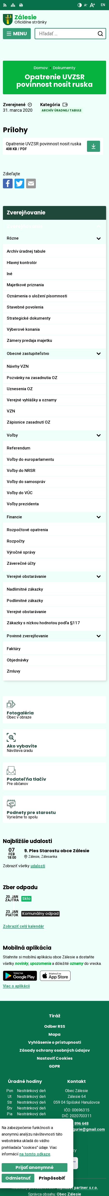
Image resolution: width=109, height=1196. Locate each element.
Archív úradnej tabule (61, 93)
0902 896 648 (76, 1106)
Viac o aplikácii (16, 968)
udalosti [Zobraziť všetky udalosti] (38, 848)
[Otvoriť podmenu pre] (98, 221)
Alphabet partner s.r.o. (77, 1170)
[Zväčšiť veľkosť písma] (92, 5)
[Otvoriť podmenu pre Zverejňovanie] (98, 208)
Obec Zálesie (69, 1176)
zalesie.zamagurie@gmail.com (76, 1111)
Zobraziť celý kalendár (23, 908)
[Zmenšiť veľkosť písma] (85, 5)
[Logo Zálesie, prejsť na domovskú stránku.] (54, 19)
